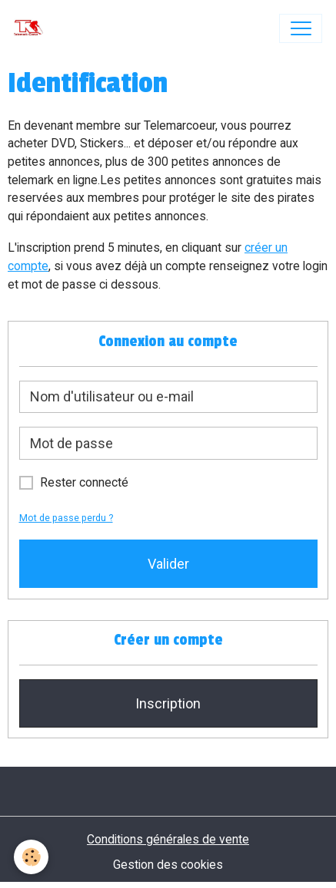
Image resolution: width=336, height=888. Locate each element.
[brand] (32, 28)
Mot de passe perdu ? (66, 517)
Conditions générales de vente (168, 839)
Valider (168, 564)
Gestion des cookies (168, 864)
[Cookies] (31, 857)
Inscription (168, 703)
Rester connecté (84, 482)
